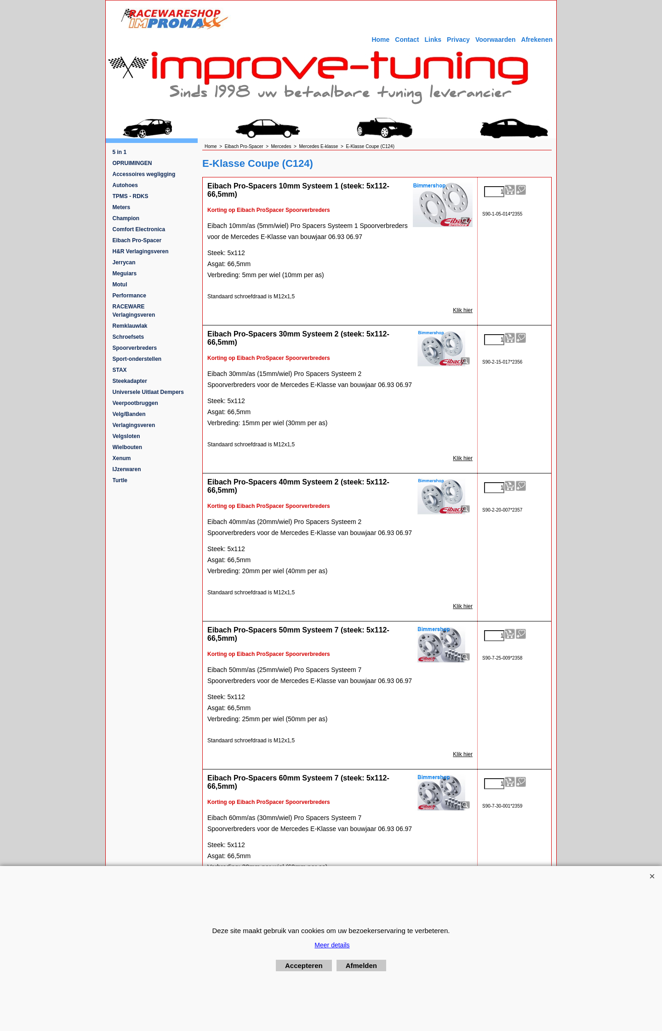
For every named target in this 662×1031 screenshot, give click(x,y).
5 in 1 (120, 152)
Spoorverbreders (135, 348)
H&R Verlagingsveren (141, 251)
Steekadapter (130, 381)
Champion (126, 218)
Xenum (122, 458)
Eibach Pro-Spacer (137, 240)
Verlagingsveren (134, 425)
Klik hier (463, 310)
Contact (407, 39)
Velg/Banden (129, 414)
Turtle (120, 480)
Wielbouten (128, 447)
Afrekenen (537, 39)
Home (380, 39)
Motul (120, 284)
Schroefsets (128, 337)
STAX (120, 370)
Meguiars (125, 273)
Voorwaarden (495, 39)
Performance (129, 295)
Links (432, 39)
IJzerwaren (127, 469)
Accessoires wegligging (144, 174)
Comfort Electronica (139, 229)
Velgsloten (126, 436)
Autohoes (125, 185)
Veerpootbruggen (135, 403)
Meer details (331, 945)
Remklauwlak (130, 326)
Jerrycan (124, 262)
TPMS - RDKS (130, 196)
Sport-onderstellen (137, 359)
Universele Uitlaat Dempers (148, 392)
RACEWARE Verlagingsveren (134, 310)
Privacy (458, 39)
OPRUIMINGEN (132, 163)
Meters (122, 207)
